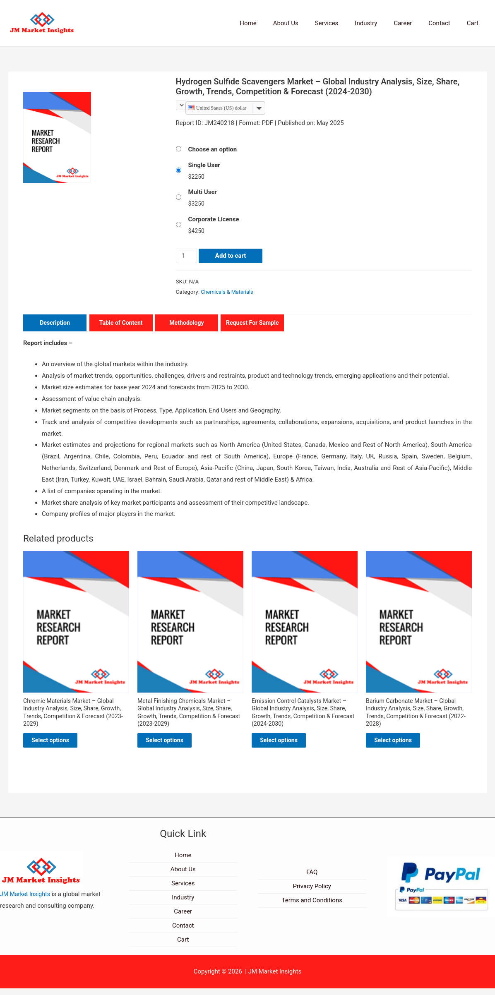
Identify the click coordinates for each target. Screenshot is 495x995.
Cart (475, 23)
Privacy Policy (312, 893)
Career (413, 23)
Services (345, 23)
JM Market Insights (26, 900)
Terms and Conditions (312, 907)
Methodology (186, 323)
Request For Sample (252, 323)
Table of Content (121, 323)
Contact (445, 23)
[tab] (52, 324)
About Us (308, 23)
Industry (380, 23)
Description (55, 323)
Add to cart (232, 256)
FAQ (311, 878)
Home (275, 23)
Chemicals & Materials (228, 292)
